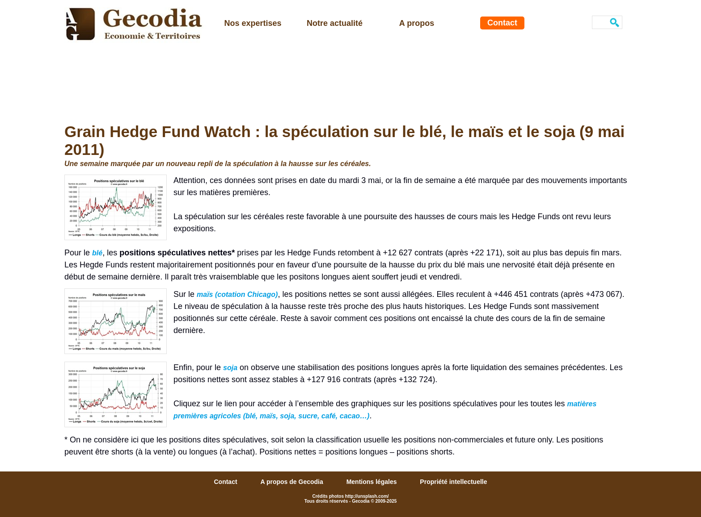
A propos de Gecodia (292, 481)
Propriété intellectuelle (453, 481)
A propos (416, 23)
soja (230, 367)
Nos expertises (252, 23)
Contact (502, 22)
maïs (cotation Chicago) (237, 294)
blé (97, 253)
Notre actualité (335, 23)
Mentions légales (372, 481)
